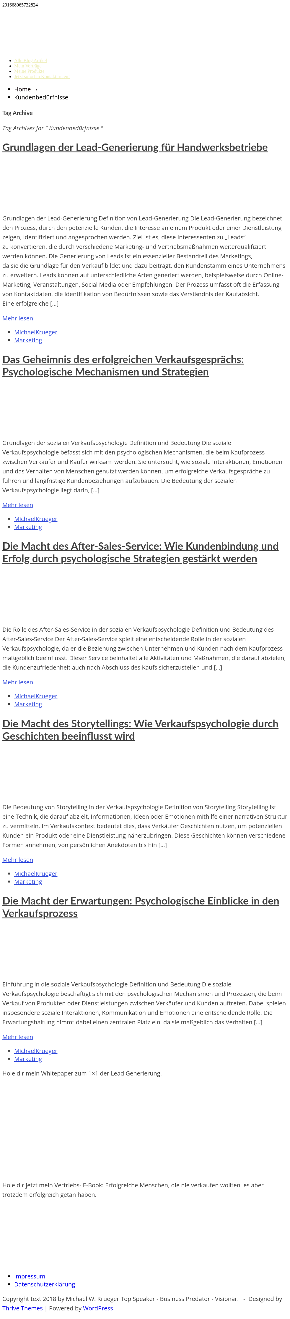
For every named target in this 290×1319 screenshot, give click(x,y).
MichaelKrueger (35, 332)
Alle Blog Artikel (30, 60)
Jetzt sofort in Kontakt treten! (42, 76)
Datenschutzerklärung (44, 1284)
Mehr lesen (17, 318)
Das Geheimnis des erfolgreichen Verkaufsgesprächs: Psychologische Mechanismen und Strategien (123, 365)
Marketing (28, 340)
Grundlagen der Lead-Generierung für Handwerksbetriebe (135, 147)
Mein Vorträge (27, 65)
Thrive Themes (22, 1308)
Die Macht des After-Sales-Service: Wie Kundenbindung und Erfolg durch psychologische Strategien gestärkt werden (140, 551)
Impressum (29, 1276)
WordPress (98, 1308)
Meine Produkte (29, 71)
